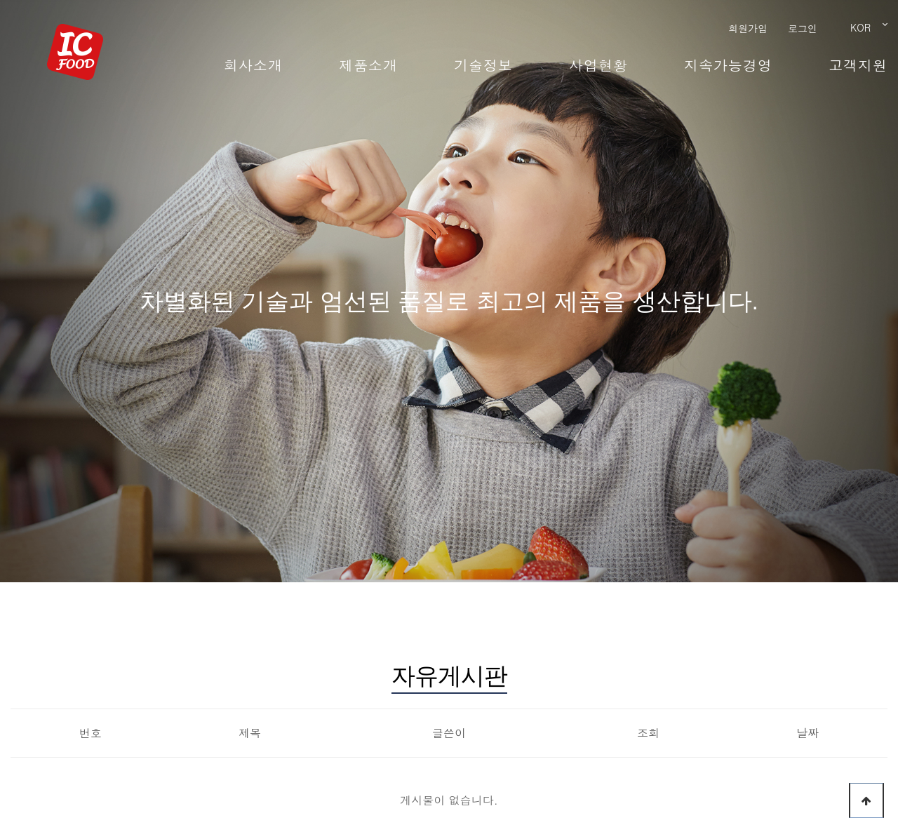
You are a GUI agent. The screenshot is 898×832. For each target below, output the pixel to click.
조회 (648, 733)
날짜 (807, 733)
